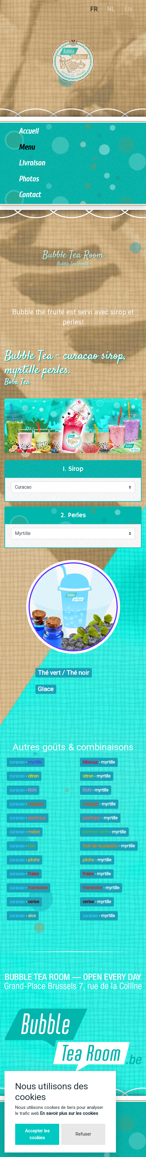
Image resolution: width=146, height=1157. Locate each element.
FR (94, 9)
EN (128, 9)
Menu (27, 147)
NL (111, 9)
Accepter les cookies (37, 1134)
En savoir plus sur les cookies (69, 1113)
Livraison (32, 163)
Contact (30, 195)
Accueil (28, 131)
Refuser (83, 1134)
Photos (29, 179)
